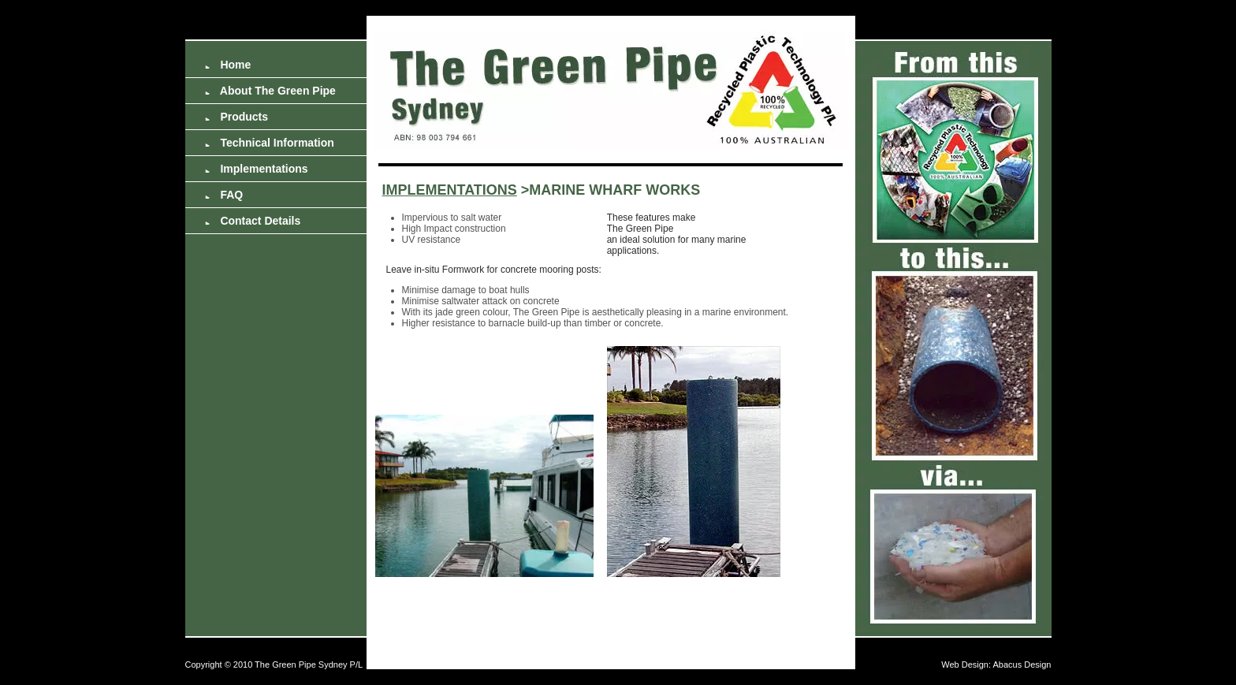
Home (228, 64)
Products (237, 116)
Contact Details (253, 220)
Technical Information (269, 142)
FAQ (224, 194)
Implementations (256, 168)
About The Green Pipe (270, 90)
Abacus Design (1022, 664)
